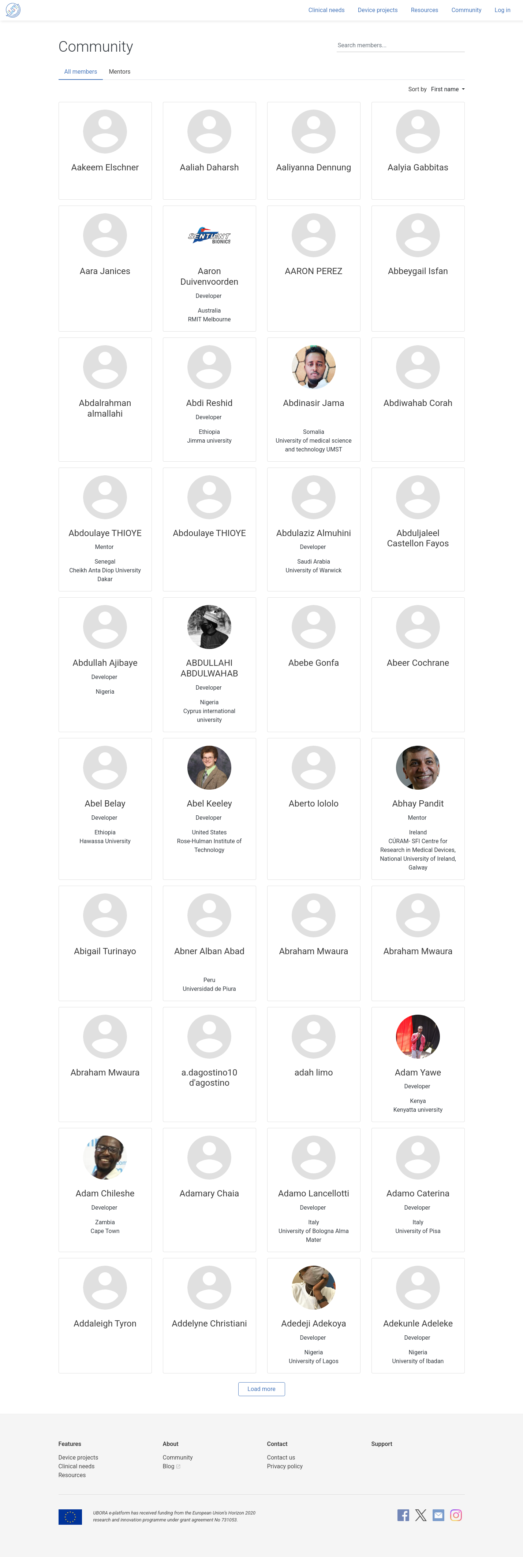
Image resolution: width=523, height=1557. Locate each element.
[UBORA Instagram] (456, 1515)
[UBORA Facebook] (403, 1515)
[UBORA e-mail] (438, 1515)
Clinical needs (327, 10)
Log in (503, 10)
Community (467, 10)
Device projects (378, 10)
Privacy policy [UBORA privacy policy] (285, 1466)
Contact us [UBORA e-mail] (281, 1457)
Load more (261, 1389)
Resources (424, 10)
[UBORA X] (421, 1515)
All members (80, 71)
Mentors (119, 71)
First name (445, 89)
